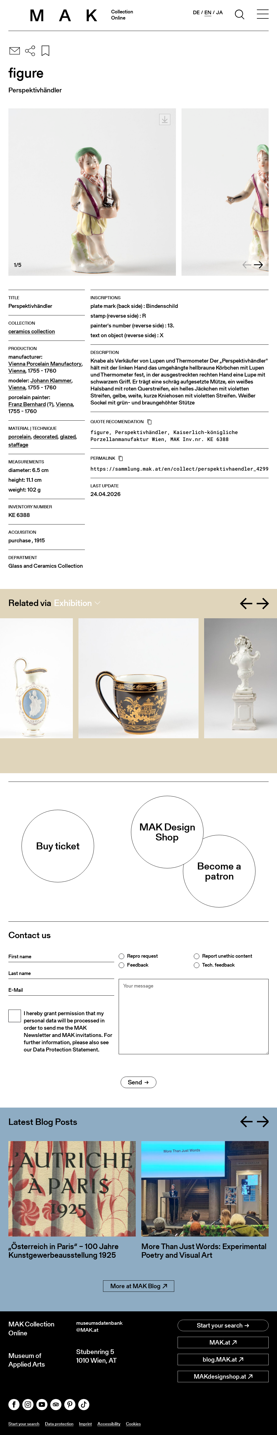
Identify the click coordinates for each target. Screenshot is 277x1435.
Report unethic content (227, 956)
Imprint (98, 1423)
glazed (68, 436)
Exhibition (73, 603)
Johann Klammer (50, 380)
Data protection (68, 1423)
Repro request (142, 956)
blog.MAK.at (223, 1359)
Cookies (154, 1423)
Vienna (16, 370)
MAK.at (223, 1342)
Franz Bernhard (27, 404)
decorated (45, 436)
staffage (18, 444)
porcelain (19, 436)
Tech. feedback (218, 964)
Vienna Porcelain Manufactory (45, 363)
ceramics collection (31, 331)
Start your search (223, 1325)
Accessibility (125, 1423)
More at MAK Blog (138, 1286)
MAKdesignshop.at (223, 1376)
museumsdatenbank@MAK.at (106, 1328)
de (196, 12)
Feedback (137, 964)
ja (219, 12)
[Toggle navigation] (262, 15)
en (207, 12)
